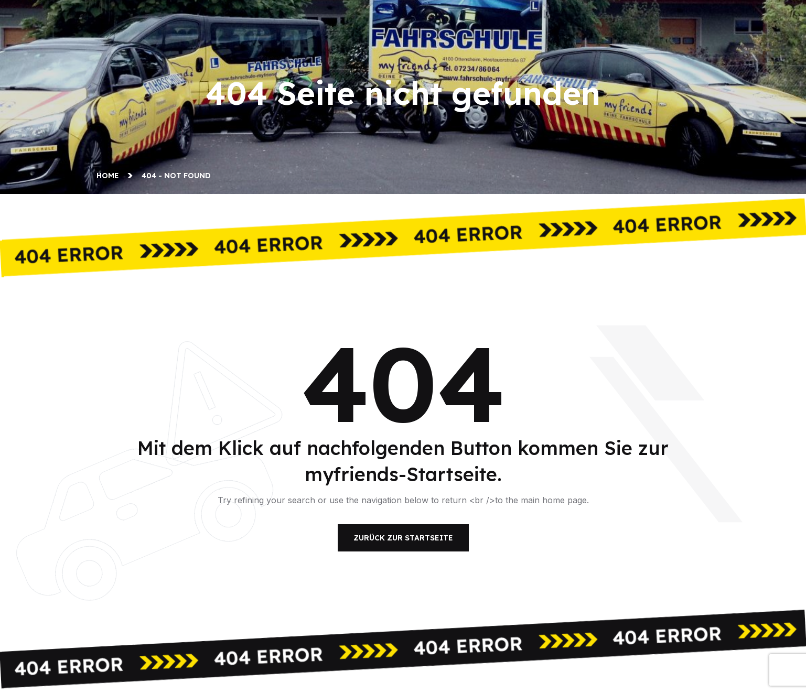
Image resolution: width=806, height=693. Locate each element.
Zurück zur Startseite (403, 538)
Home (109, 175)
